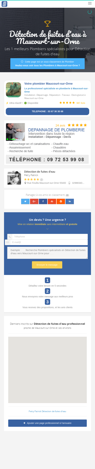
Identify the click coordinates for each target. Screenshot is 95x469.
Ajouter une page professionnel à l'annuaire (47, 423)
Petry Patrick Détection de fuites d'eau (47, 411)
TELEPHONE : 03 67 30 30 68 (47, 111)
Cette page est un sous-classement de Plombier (47, 63)
